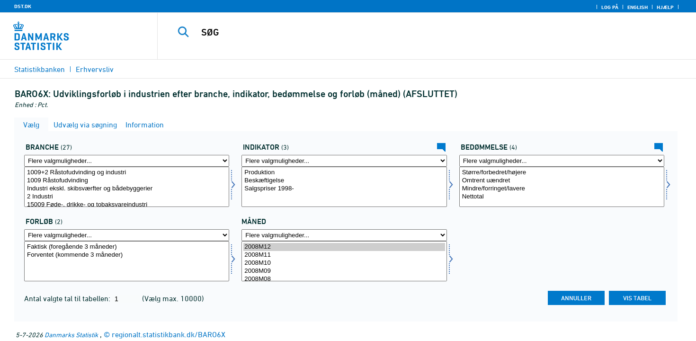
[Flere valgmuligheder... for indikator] (343, 161)
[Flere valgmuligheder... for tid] (343, 235)
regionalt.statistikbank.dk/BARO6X (168, 334)
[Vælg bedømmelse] (561, 187)
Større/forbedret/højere (561, 173)
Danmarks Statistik (71, 335)
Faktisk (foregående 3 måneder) (126, 247)
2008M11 (344, 255)
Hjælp (665, 7)
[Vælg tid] (343, 261)
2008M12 (344, 247)
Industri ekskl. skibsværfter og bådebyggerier (126, 189)
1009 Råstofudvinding (126, 181)
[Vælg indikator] (343, 187)
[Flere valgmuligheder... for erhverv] (126, 161)
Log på (609, 7)
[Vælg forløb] (126, 261)
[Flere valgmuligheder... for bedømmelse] (561, 161)
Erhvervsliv (95, 69)
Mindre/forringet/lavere (561, 189)
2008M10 (344, 263)
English (637, 7)
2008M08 (344, 279)
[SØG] (410, 32)
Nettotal (561, 197)
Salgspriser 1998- (344, 189)
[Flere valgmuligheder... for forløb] (126, 235)
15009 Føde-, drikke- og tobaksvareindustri (126, 205)
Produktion (344, 173)
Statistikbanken (39, 69)
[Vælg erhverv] (126, 187)
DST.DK (22, 6)
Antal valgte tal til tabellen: (68, 298)
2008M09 (344, 271)
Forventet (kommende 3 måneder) (126, 255)
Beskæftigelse (344, 181)
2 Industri (126, 197)
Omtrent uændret (561, 181)
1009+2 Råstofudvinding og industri (126, 173)
